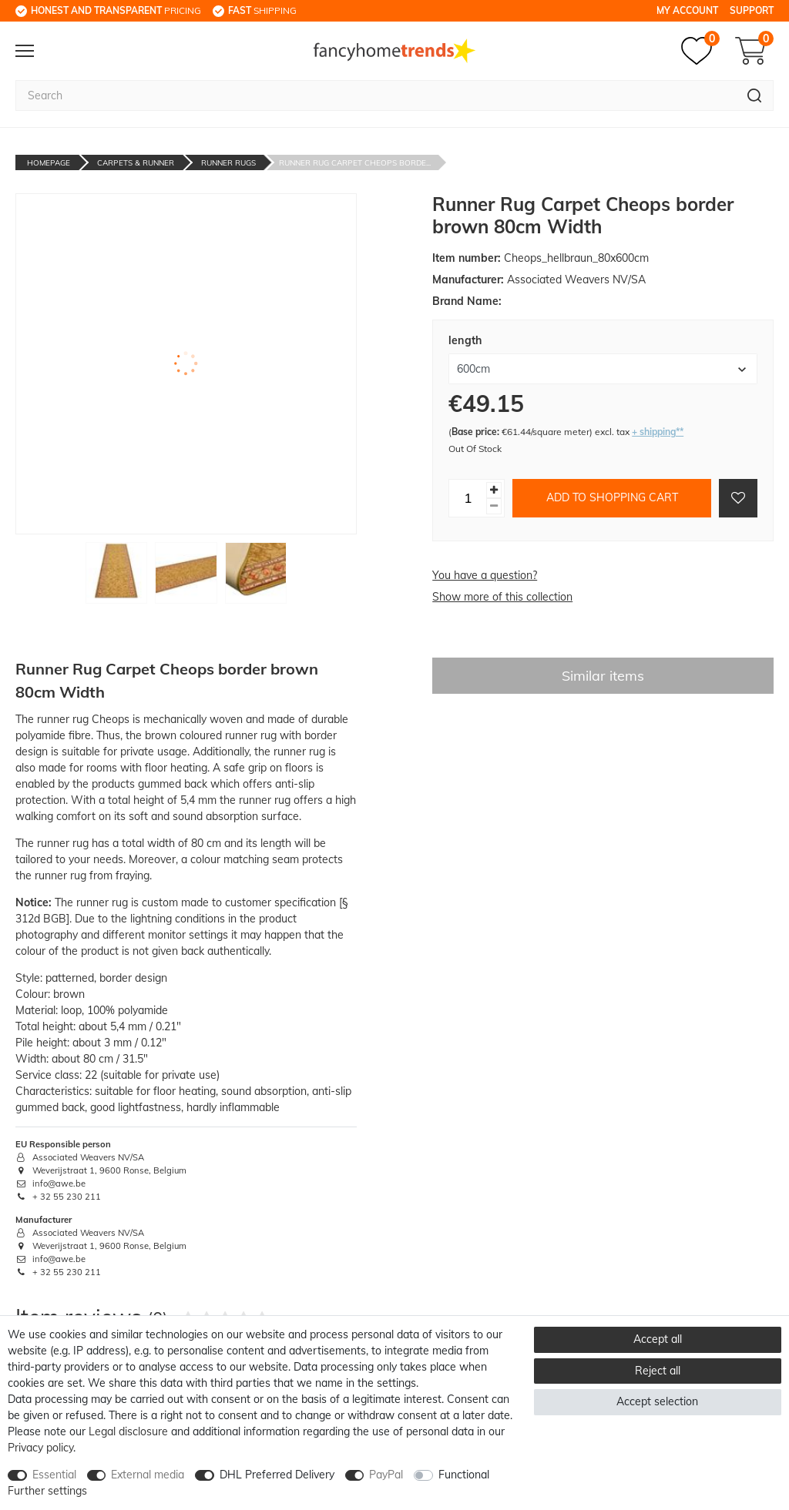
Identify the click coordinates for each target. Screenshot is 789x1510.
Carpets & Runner (135, 163)
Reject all (657, 1371)
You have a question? (484, 575)
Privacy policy (40, 1448)
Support (752, 10)
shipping (262, 10)
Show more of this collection (502, 597)
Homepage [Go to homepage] (48, 163)
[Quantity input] (467, 498)
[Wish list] (700, 51)
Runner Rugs (228, 163)
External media (147, 1475)
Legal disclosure (128, 1431)
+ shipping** (657, 431)
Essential (54, 1475)
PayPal (386, 1475)
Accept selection (657, 1401)
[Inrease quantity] (494, 490)
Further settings (47, 1491)
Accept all (657, 1339)
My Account (687, 10)
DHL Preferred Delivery (277, 1475)
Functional (463, 1475)
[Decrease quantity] (494, 506)
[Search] (755, 95)
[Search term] (375, 95)
